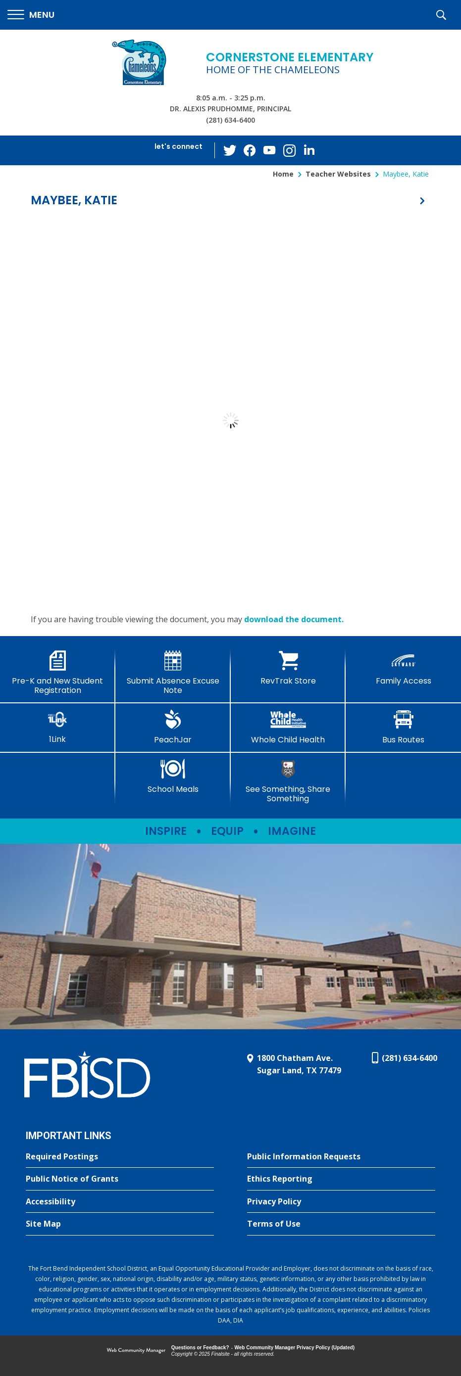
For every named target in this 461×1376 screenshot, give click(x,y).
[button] (30, 15)
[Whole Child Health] (288, 727)
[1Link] (57, 726)
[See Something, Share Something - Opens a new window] (288, 781)
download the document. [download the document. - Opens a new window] (294, 619)
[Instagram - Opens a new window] (289, 150)
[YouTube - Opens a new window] (269, 150)
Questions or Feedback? (200, 1347)
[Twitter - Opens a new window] (230, 150)
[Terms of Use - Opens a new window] (341, 1224)
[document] (230, 420)
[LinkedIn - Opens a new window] (309, 149)
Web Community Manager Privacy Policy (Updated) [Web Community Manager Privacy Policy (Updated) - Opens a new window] (295, 1347)
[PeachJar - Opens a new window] (173, 727)
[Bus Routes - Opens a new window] (403, 727)
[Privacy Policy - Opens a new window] (341, 1202)
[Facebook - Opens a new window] (249, 150)
